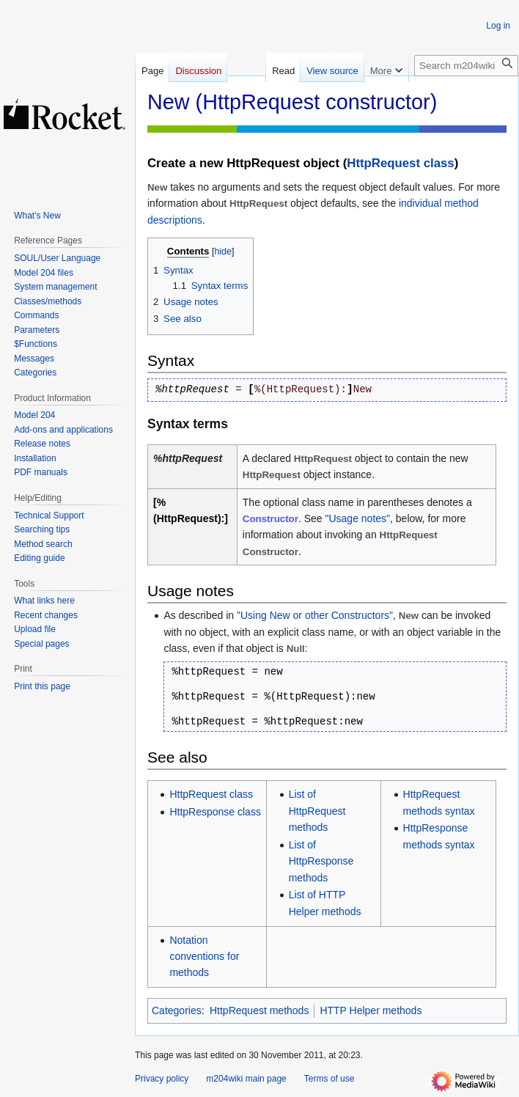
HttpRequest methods (259, 1010)
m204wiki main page (246, 1079)
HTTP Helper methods (371, 1010)
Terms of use (329, 1079)
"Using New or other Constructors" (315, 615)
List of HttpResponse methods (321, 861)
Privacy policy (161, 1079)
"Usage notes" (357, 518)
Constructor (270, 518)
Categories (177, 1010)
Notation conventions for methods (204, 956)
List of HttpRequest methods (317, 810)
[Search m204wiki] (466, 65)
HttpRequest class (400, 163)
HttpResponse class (215, 812)
